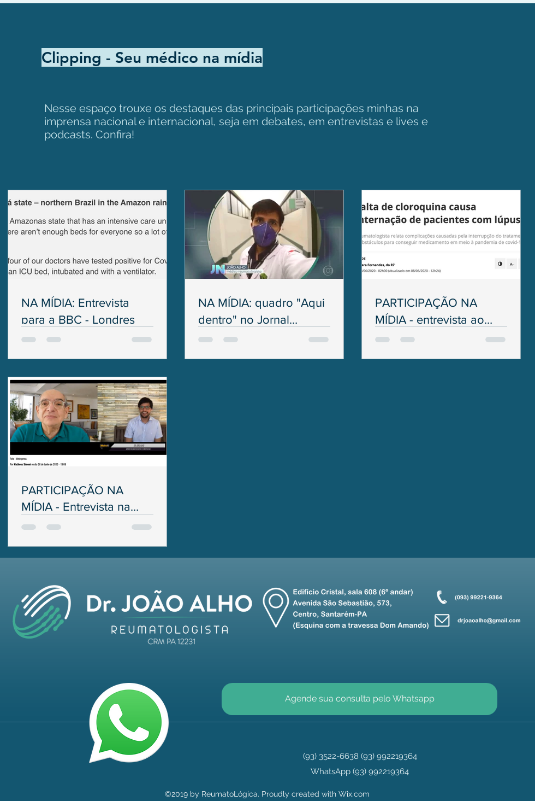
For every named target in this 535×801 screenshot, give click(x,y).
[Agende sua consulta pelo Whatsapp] (359, 699)
